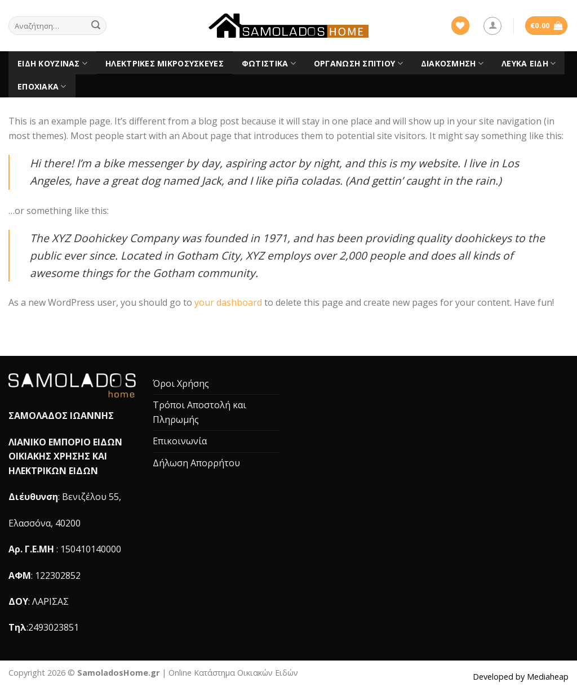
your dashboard (228, 302)
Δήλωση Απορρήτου (196, 463)
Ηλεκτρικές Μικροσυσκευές (164, 63)
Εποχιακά (41, 86)
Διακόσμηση (452, 63)
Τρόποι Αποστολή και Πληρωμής (199, 412)
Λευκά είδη (528, 63)
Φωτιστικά (269, 63)
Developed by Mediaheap (521, 676)
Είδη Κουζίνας (52, 63)
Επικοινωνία (180, 441)
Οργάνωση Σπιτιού (358, 63)
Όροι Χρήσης (181, 383)
